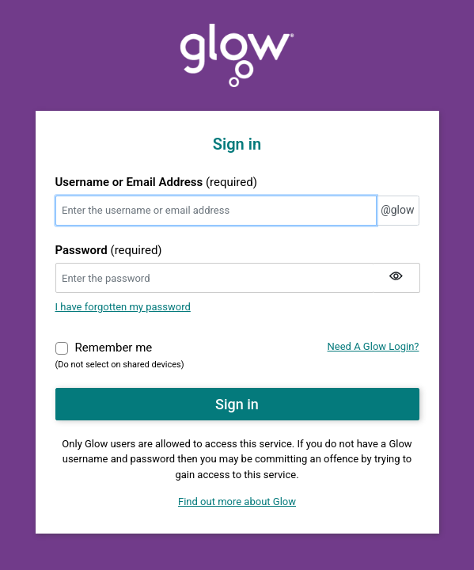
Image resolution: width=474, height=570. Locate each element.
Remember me (114, 347)
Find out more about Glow (237, 501)
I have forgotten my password (123, 307)
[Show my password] (396, 278)
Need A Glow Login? (373, 346)
